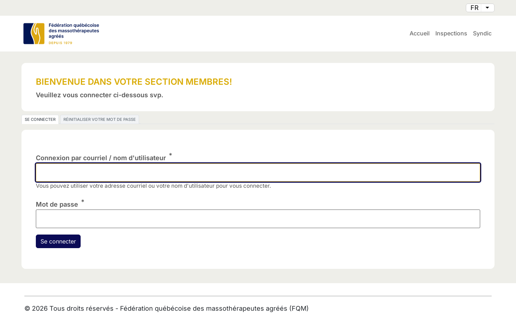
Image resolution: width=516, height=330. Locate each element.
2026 (40, 308)
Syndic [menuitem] (482, 33)
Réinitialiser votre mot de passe (99, 119)
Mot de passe (57, 204)
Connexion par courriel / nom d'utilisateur (101, 158)
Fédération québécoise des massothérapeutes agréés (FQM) (214, 308)
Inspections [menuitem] (451, 33)
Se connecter (40, 119)
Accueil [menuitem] (420, 33)
